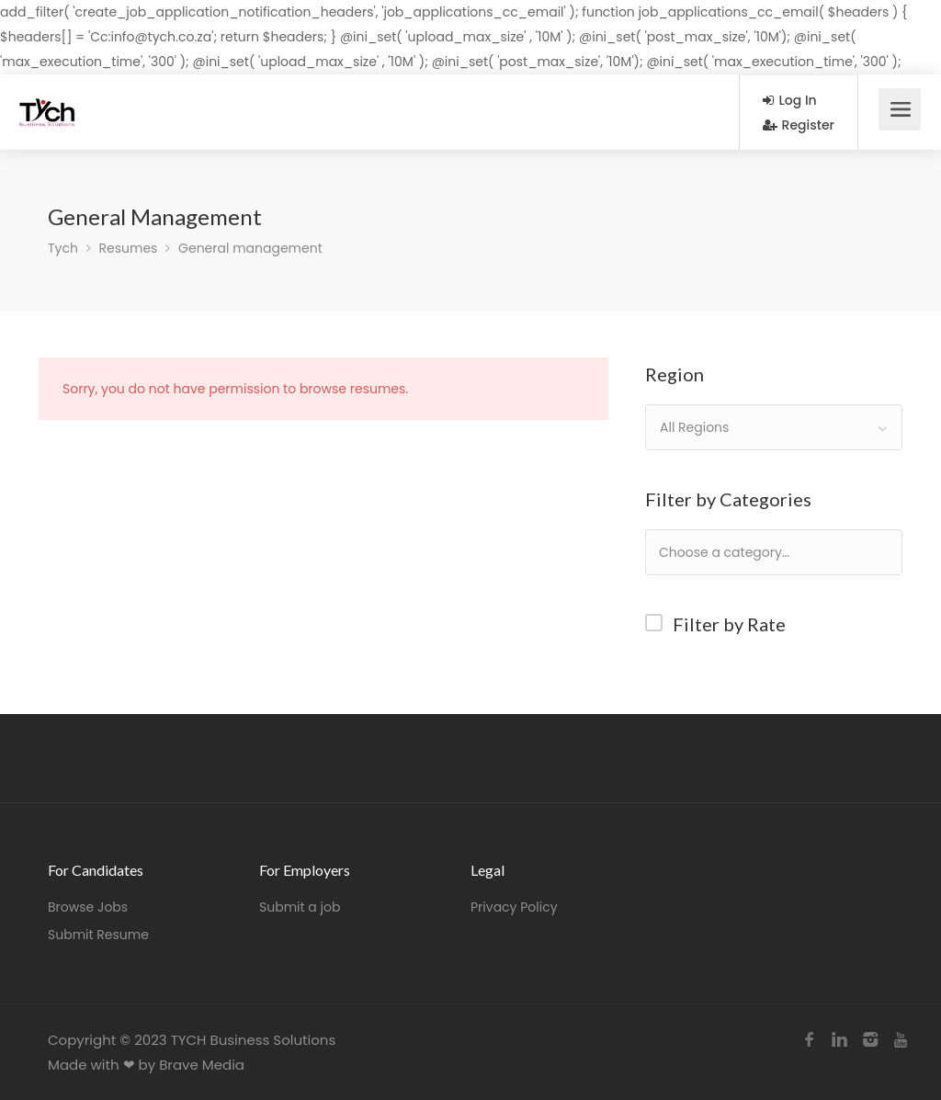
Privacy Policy (514, 907)
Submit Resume (98, 934)
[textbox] (783, 552)
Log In (790, 100)
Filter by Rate (729, 624)
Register (798, 125)
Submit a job (299, 907)
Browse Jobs (88, 907)
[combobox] (773, 427)
